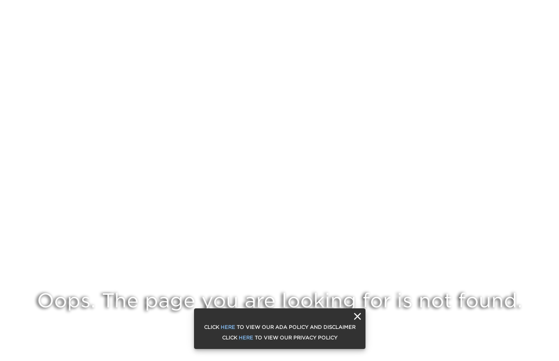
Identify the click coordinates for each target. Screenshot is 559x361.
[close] (357, 316)
